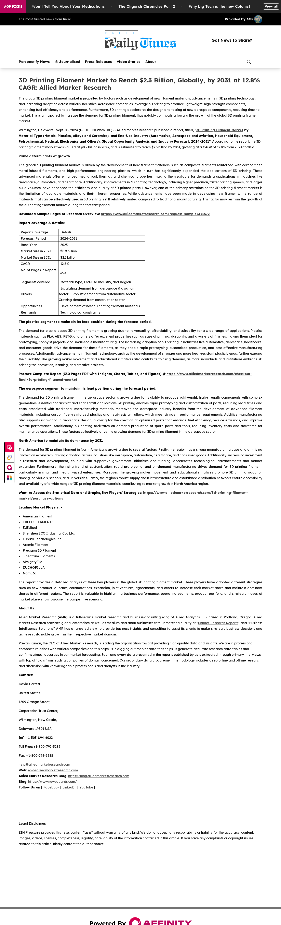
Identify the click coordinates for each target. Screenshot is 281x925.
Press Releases (98, 62)
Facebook (51, 787)
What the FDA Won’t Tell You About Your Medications (58, 6)
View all (271, 6)
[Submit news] (9, 447)
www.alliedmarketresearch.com (53, 770)
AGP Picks (13, 6)
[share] (259, 62)
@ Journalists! (67, 62)
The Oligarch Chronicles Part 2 (150, 6)
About (150, 62)
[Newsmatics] (9, 478)
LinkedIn (69, 787)
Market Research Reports (218, 623)
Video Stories (128, 62)
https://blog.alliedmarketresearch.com (98, 776)
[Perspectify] (9, 457)
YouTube (86, 787)
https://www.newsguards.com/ (52, 782)
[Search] (249, 61)
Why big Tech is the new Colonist (223, 6)
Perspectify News (34, 62)
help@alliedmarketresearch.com (44, 764)
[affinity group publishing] (9, 467)
